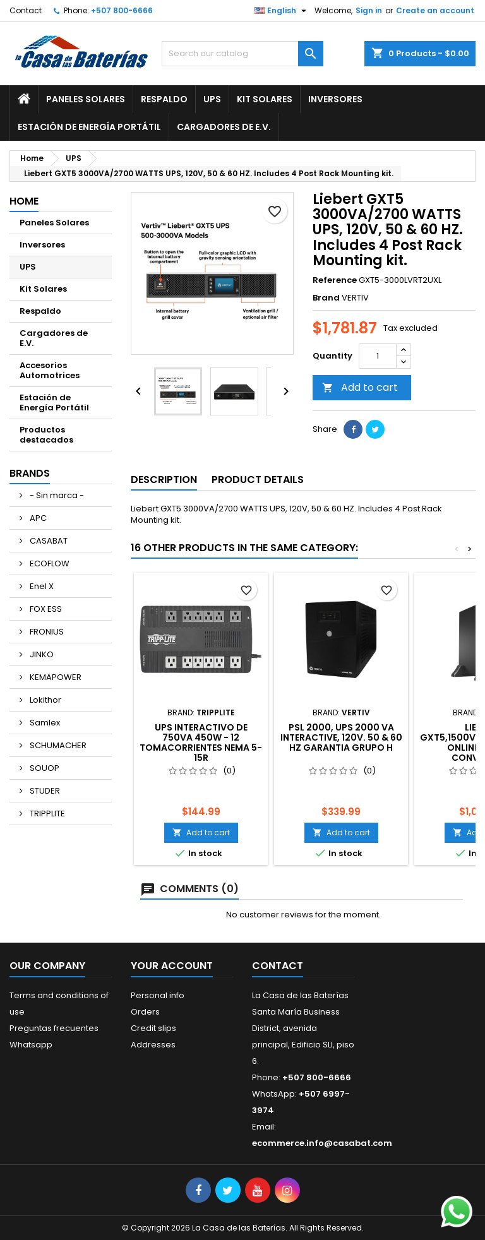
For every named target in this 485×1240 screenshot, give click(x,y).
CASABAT (48, 541)
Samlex (44, 723)
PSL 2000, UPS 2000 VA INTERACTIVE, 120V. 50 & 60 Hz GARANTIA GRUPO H (341, 737)
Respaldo (164, 99)
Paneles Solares (85, 99)
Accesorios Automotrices (50, 370)
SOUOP (43, 768)
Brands (29, 473)
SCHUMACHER (57, 745)
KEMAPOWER (54, 677)
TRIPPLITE (46, 814)
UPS (212, 99)
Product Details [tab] (258, 479)
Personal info (157, 995)
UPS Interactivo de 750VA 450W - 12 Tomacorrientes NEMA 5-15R (201, 742)
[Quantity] (378, 356)
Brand (326, 298)
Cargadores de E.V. (224, 127)
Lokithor (44, 700)
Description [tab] (164, 479)
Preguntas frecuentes (54, 1028)
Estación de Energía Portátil (89, 127)
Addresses (153, 1045)
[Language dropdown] (281, 10)
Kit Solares (264, 99)
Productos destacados (46, 435)
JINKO (41, 654)
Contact (25, 10)
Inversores (335, 99)
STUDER (44, 791)
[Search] (242, 53)
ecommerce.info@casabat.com (322, 1143)
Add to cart (360, 387)
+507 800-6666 (122, 10)
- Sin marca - (56, 495)
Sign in (369, 10)
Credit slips (153, 1028)
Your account (172, 965)
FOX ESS (45, 609)
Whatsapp (30, 1045)
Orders (145, 1012)
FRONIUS (46, 632)
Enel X (41, 586)
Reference (335, 280)
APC (37, 518)
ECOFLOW (48, 563)
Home (24, 201)
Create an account (435, 10)
